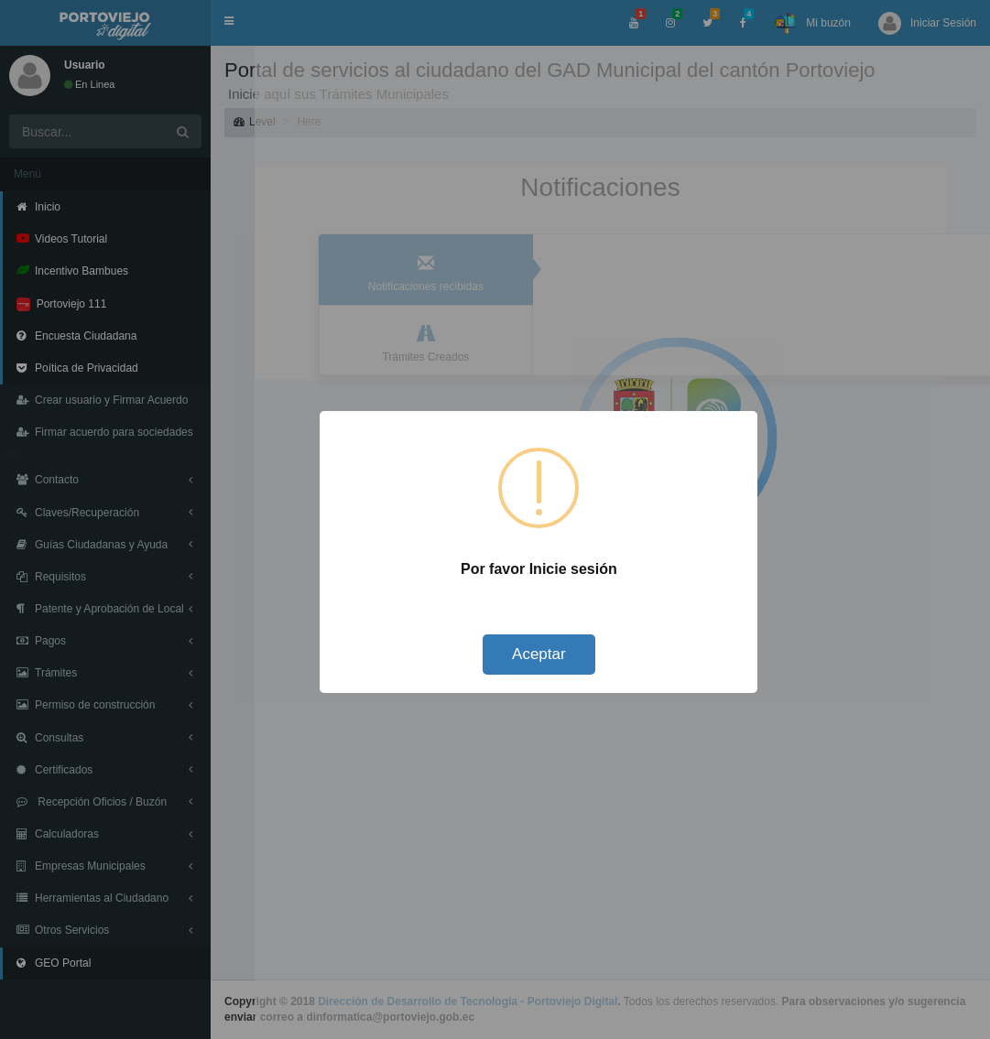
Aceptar (539, 654)
